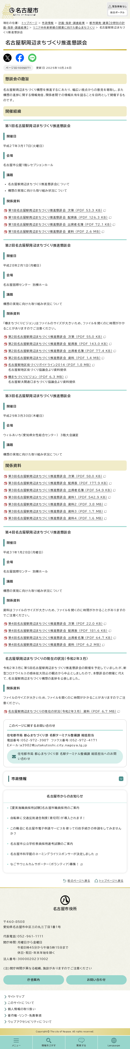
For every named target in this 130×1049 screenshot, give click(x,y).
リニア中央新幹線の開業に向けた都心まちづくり (64, 27)
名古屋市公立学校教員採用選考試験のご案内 (41, 843)
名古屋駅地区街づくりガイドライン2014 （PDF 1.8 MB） (51, 364)
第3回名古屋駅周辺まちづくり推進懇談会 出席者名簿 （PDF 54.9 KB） (62, 490)
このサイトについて (21, 1002)
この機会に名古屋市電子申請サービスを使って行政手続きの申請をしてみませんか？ (65, 831)
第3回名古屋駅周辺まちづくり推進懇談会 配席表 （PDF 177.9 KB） (60, 483)
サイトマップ (16, 996)
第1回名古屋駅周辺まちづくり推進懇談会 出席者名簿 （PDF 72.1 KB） (61, 224)
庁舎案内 (33, 979)
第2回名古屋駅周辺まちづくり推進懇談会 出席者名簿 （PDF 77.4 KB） (62, 350)
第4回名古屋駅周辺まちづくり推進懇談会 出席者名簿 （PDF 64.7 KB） (62, 637)
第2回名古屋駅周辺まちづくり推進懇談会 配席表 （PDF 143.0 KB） (60, 343)
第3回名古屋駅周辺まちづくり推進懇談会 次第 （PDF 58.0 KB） (57, 476)
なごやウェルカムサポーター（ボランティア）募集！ (46, 864)
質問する (81, 1045)
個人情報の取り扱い (22, 1009)
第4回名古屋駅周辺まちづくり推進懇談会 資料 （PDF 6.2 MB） (56, 644)
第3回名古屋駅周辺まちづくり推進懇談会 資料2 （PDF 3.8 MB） (57, 504)
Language (114, 1045)
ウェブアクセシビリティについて (30, 1021)
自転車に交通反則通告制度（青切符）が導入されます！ (48, 818)
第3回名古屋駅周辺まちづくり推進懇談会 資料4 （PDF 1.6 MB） (57, 518)
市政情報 (48, 23)
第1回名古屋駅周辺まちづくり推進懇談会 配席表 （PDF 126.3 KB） (59, 217)
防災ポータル (117, 12)
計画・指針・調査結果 (71, 23)
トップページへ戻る (111, 880)
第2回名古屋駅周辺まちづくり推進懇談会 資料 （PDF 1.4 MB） (56, 358)
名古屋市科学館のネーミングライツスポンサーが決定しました (54, 854)
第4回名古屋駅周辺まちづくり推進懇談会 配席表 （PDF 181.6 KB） (59, 630)
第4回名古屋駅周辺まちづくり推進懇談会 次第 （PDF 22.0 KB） (57, 623)
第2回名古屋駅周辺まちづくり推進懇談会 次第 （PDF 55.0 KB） (57, 336)
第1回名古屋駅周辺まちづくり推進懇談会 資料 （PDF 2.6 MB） (56, 231)
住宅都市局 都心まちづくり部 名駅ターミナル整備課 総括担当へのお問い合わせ (67, 756)
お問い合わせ (96, 979)
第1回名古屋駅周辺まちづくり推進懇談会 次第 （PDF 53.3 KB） (57, 210)
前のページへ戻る (79, 880)
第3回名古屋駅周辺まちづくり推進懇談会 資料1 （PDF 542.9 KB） (59, 497)
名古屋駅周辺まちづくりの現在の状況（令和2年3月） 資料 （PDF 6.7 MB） (64, 711)
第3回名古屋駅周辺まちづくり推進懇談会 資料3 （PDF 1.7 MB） (57, 511)
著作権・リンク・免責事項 (25, 1015)
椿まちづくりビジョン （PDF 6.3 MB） (38, 376)
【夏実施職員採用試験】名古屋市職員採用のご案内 (45, 807)
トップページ (29, 23)
